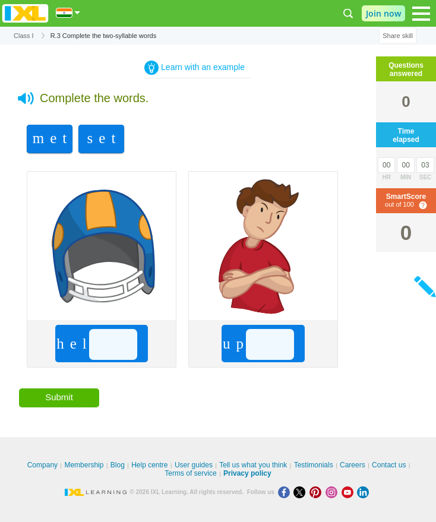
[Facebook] (286, 492)
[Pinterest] (317, 492)
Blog (117, 465)
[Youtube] (350, 492)
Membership (83, 465)
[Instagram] (334, 492)
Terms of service (190, 473)
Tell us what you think (253, 465)
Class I (24, 35)
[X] (301, 492)
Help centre (149, 465)
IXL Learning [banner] (25, 13)
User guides (194, 465)
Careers (352, 465)
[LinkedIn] (364, 492)
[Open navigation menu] (421, 13)
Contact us (389, 465)
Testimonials (313, 465)
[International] (68, 12)
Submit (59, 397)
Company (42, 465)
